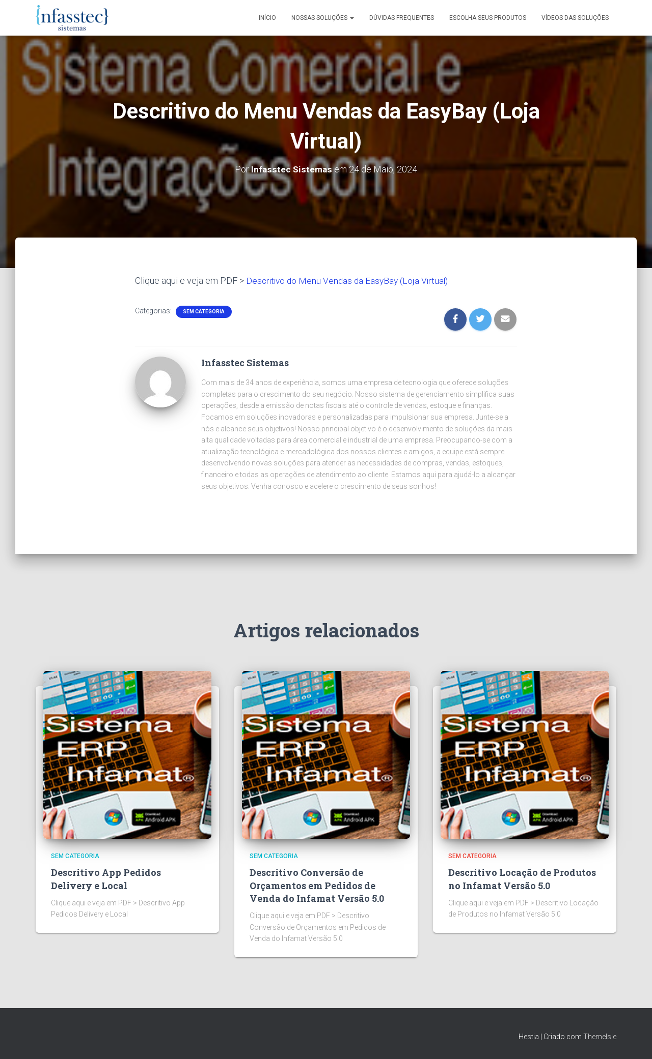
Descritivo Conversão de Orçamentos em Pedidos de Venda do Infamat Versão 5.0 (317, 885)
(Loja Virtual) (429, 280)
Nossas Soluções (322, 17)
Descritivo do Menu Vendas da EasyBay (325, 280)
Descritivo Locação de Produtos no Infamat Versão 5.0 (522, 878)
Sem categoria (204, 311)
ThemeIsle (599, 1037)
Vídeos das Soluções (575, 17)
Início (267, 17)
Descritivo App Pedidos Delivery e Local (106, 878)
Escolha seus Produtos (487, 17)
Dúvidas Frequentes (401, 17)
